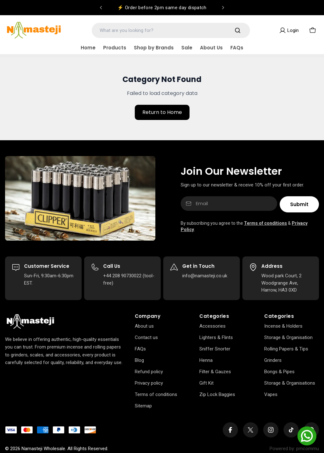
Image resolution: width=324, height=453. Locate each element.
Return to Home (162, 112)
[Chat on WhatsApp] (306, 435)
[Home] (30, 321)
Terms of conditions (265, 223)
